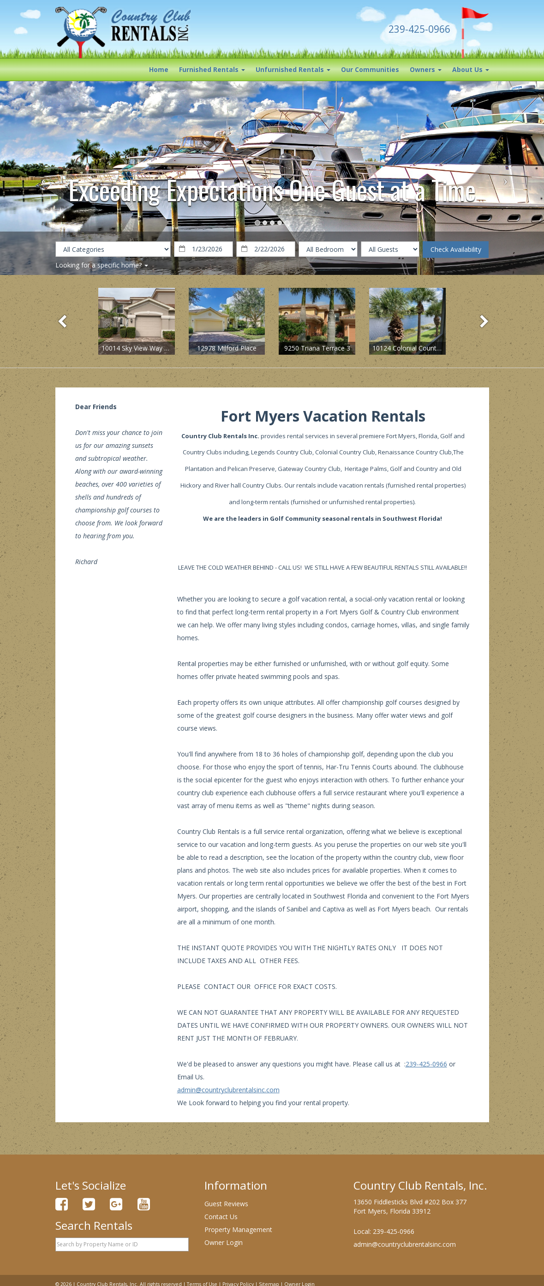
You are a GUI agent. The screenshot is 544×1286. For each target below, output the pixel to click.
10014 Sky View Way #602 (140, 348)
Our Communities (370, 69)
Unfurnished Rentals (293, 69)
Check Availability (455, 249)
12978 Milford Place (227, 348)
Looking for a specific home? (101, 265)
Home (158, 69)
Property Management (238, 1229)
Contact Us (221, 1216)
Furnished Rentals (212, 69)
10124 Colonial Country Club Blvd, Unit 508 (436, 348)
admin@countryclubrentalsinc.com (228, 1089)
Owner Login (223, 1242)
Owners (426, 69)
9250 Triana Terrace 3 (317, 348)
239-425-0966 (426, 1064)
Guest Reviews (226, 1203)
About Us (470, 69)
